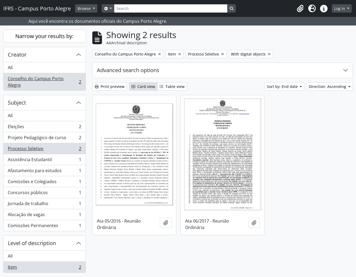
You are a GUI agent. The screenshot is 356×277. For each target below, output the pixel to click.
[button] (300, 8)
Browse (85, 8)
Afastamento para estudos (44, 171)
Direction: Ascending (328, 86)
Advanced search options (128, 70)
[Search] (170, 8)
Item (44, 268)
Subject (17, 102)
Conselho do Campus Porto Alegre (44, 82)
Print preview (109, 86)
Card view (143, 86)
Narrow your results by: (44, 36)
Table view (172, 86)
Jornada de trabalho (44, 204)
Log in (340, 8)
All (10, 68)
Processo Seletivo (44, 149)
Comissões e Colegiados (44, 182)
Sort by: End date (283, 86)
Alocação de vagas (44, 215)
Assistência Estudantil (44, 160)
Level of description (32, 243)
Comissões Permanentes (44, 226)
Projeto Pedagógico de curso (44, 138)
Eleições (44, 127)
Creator (17, 54)
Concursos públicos (44, 193)
